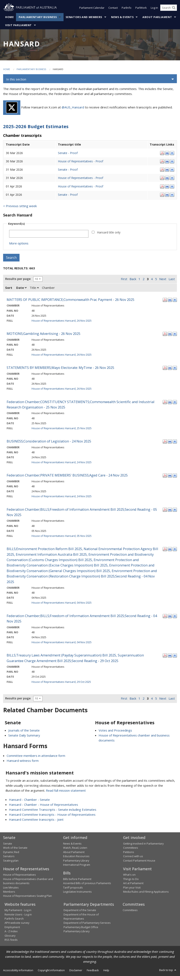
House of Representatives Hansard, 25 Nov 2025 (62, 428)
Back (133, 279)
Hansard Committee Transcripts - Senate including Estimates (52, 809)
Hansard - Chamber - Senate (29, 799)
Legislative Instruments (77, 891)
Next (162, 279)
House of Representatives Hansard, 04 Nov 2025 (62, 602)
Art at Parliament (133, 883)
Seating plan (10, 860)
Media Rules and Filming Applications (146, 891)
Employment (12, 927)
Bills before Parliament (77, 879)
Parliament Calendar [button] (91, 8)
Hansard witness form (23, 760)
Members (9, 891)
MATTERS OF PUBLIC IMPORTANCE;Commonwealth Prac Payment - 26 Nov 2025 (70, 299)
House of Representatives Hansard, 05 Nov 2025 (62, 536)
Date (21, 288)
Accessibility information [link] (18, 970)
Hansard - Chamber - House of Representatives (43, 804)
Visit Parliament (18, 25)
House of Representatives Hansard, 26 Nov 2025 (62, 320)
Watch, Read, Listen (75, 848)
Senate (7, 843)
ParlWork (141, 8)
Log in (154, 8)
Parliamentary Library (76, 860)
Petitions (128, 852)
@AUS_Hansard (73, 107)
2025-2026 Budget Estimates (36, 126)
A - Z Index (11, 931)
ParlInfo (126, 8)
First (124, 279)
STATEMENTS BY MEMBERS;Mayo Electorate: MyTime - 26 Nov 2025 (60, 367)
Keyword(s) (16, 224)
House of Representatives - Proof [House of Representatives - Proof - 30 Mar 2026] (80, 161)
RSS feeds (11, 940)
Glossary (10, 935)
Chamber (48, 288)
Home (9, 17)
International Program (76, 865)
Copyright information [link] (51, 970)
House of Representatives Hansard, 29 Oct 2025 (61, 682)
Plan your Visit (132, 887)
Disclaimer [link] (75, 970)
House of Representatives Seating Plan (27, 896)
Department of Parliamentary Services (87, 923)
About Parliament (157, 17)
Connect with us (133, 856)
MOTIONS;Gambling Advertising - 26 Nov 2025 (43, 333)
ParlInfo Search (14, 918)
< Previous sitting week (20, 206)
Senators (9, 856)
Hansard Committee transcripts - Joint (36, 819)
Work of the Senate (15, 848)
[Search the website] (168, 8)
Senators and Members (84, 17)
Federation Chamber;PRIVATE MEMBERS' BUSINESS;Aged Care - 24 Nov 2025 (67, 475)
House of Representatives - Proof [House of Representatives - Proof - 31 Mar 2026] (80, 178)
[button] (90, 79)
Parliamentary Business (38, 17)
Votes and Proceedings (115, 730)
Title (34, 288)
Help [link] (106, 970)
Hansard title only (108, 232)
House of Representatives (19, 874)
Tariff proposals (73, 887)
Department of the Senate (80, 910)
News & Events (122, 17)
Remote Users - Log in (18, 914)
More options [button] (18, 243)
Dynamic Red (11, 852)
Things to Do (131, 879)
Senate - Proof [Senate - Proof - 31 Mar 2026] (68, 169)
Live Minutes (11, 887)
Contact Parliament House (139, 860)
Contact (113, 8)
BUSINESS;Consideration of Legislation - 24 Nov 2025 (49, 441)
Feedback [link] (93, 970)
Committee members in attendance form (36, 756)
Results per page (18, 279)
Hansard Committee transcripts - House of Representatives (52, 814)
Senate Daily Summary (24, 735)
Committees (130, 910)
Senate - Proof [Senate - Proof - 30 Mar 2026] (68, 153)
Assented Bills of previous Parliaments (87, 883)
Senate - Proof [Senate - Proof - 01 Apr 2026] (68, 195)
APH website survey (17, 923)
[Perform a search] (174, 8)
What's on (129, 874)
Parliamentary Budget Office (81, 927)
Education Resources (76, 856)
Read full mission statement (66, 790)
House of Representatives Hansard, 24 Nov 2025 (62, 462)
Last (172, 279)
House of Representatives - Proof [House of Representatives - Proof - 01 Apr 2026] (80, 186)
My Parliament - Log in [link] (18, 910)
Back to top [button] (168, 970)
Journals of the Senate (24, 730)
